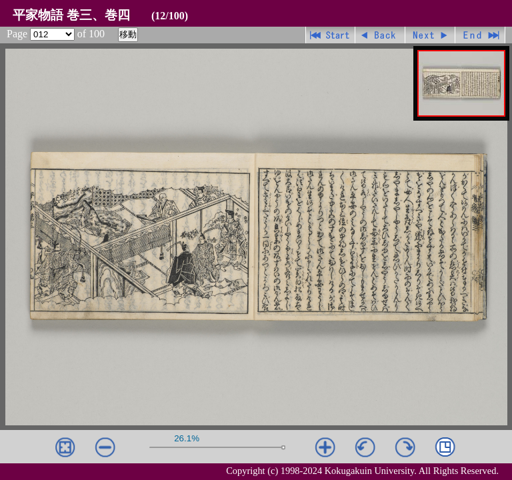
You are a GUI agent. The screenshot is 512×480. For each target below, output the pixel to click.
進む (430, 35)
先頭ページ (330, 35)
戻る (380, 35)
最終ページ (480, 35)
